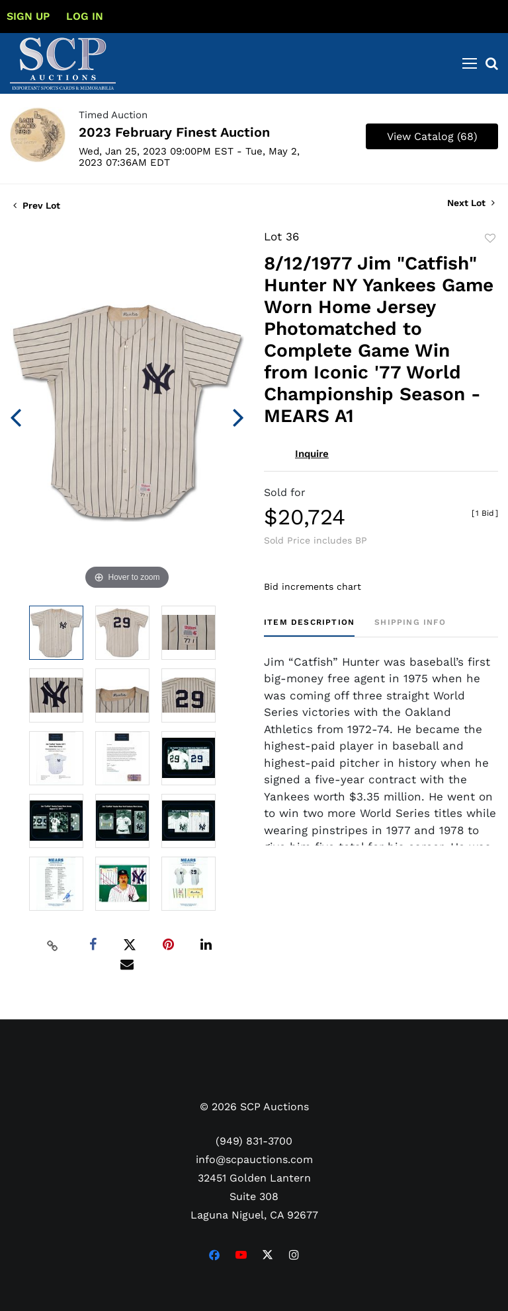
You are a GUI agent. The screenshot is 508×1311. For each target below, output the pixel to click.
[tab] (309, 627)
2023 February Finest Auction (174, 132)
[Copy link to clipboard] (53, 945)
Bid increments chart (312, 586)
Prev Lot (36, 205)
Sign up (28, 16)
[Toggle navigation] (470, 63)
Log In (84, 16)
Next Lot (471, 202)
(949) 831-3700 (254, 1141)
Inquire (312, 454)
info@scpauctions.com (254, 1159)
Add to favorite (490, 238)
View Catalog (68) (432, 136)
